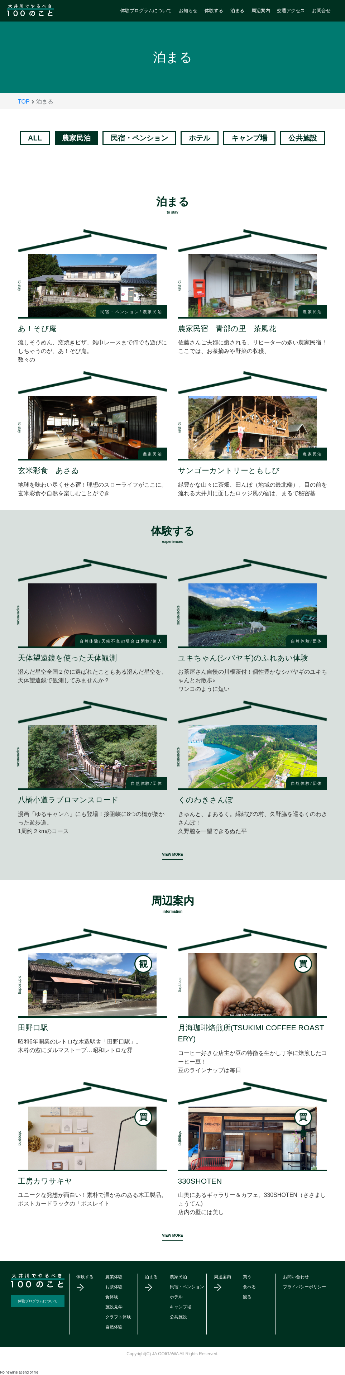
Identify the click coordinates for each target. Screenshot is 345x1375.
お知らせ (188, 10)
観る (247, 1296)
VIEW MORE (172, 854)
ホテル (199, 138)
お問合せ (321, 10)
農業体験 (114, 1276)
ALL (35, 138)
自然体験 (114, 1326)
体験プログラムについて (146, 10)
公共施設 (302, 138)
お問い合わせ (296, 1276)
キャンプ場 (249, 138)
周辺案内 (260, 10)
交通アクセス (291, 10)
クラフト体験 (118, 1316)
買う (247, 1276)
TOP (24, 102)
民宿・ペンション (139, 138)
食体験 (111, 1296)
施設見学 (114, 1306)
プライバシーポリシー (304, 1286)
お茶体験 (114, 1286)
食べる (249, 1286)
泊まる (237, 10)
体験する (214, 10)
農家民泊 (178, 1276)
